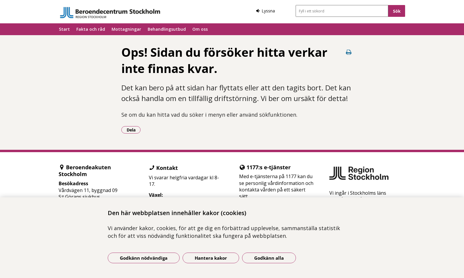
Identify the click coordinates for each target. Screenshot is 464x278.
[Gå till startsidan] (110, 12)
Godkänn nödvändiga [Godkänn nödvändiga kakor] (143, 258)
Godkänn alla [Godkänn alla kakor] (269, 258)
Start (64, 29)
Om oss (200, 29)
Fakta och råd (90, 29)
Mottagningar (126, 29)
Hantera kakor (211, 258)
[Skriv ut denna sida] (349, 52)
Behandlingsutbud (167, 29)
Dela (134, 130)
